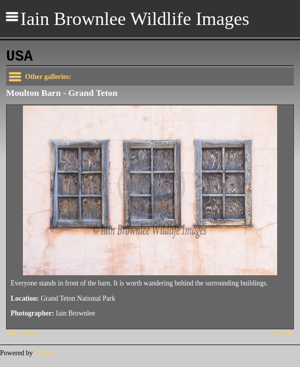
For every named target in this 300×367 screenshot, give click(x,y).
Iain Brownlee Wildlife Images (134, 19)
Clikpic (45, 353)
